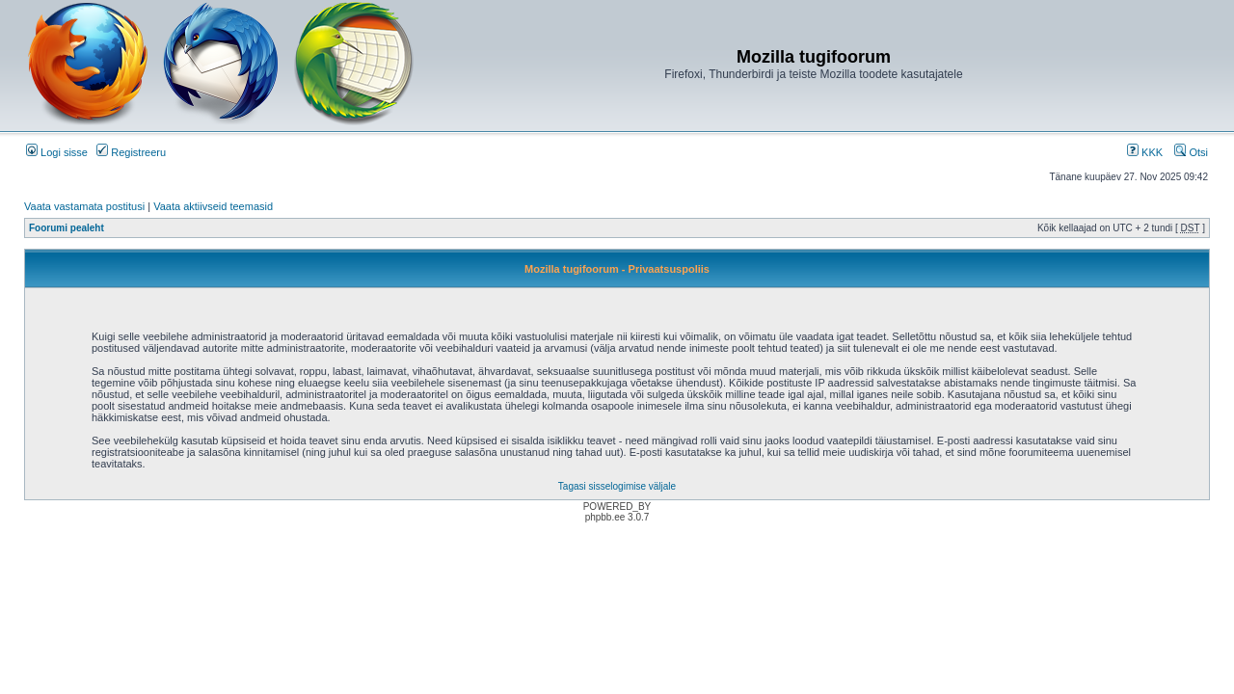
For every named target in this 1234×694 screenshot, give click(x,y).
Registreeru (131, 152)
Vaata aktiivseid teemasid (213, 206)
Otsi (1191, 152)
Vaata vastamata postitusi (84, 206)
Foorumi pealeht (66, 228)
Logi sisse (57, 152)
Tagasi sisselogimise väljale (617, 486)
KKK (1145, 152)
